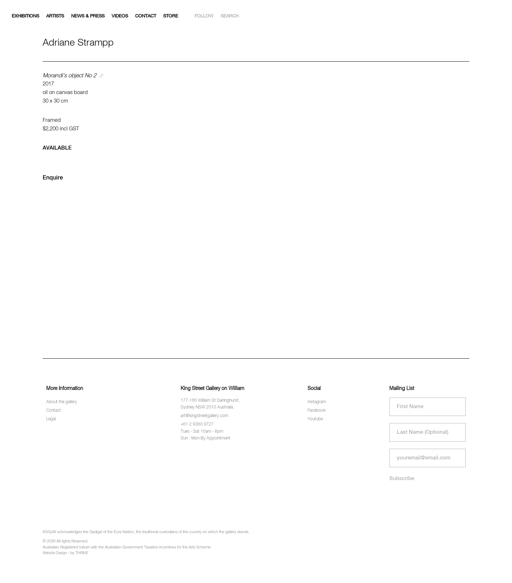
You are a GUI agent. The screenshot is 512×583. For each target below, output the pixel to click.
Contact (145, 16)
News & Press (88, 16)
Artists (55, 16)
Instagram (317, 402)
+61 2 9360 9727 (197, 424)
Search (229, 16)
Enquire (53, 178)
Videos (120, 16)
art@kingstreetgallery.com (204, 416)
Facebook (317, 410)
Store (170, 16)
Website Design (55, 553)
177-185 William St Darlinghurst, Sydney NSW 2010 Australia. (210, 404)
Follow (203, 16)
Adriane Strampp (78, 43)
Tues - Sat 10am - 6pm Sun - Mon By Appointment (205, 435)
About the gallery (61, 402)
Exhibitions (25, 16)
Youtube (315, 419)
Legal (51, 419)
